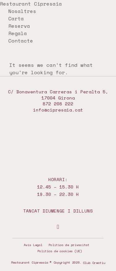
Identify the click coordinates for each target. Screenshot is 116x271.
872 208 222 (58, 103)
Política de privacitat (69, 245)
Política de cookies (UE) (59, 251)
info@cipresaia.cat (58, 110)
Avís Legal (33, 245)
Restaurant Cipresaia (31, 3)
